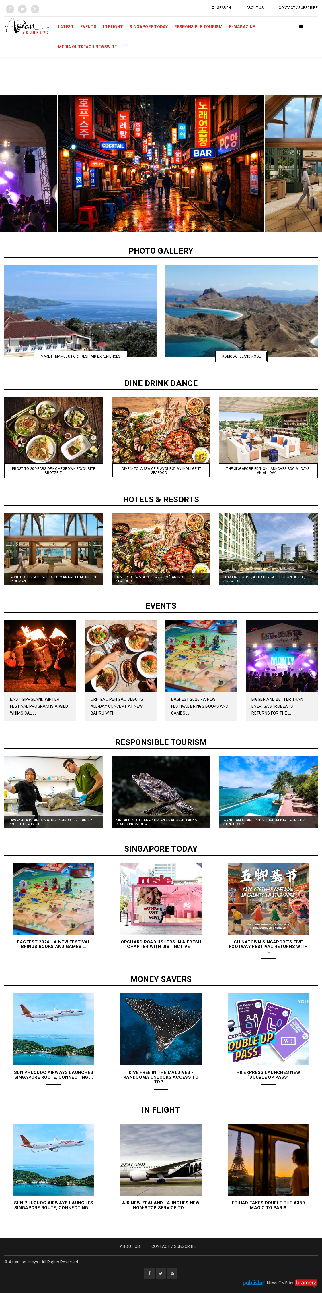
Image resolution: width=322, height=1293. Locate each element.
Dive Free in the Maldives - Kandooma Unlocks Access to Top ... (161, 1077)
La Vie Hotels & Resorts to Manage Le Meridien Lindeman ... (52, 579)
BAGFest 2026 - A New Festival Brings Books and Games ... (200, 706)
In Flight (113, 26)
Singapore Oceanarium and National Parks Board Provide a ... (156, 822)
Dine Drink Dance (161, 383)
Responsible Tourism (198, 26)
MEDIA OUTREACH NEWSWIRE (87, 47)
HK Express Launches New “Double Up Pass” (268, 1075)
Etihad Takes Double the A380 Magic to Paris (268, 1205)
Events (88, 26)
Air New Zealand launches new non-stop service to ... (161, 1205)
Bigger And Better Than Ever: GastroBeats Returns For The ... (277, 706)
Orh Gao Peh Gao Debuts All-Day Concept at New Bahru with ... (117, 706)
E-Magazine (242, 26)
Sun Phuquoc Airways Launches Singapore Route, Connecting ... (53, 1075)
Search (221, 8)
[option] (161, 163)
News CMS (278, 1282)
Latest (66, 26)
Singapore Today (149, 26)
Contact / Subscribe (298, 8)
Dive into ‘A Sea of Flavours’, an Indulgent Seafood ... (156, 579)
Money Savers (161, 979)
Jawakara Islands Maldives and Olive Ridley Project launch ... (51, 822)
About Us (255, 8)
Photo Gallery (161, 251)
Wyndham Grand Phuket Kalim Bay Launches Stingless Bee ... (264, 822)
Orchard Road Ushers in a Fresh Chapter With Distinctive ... (161, 944)
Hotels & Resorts (161, 499)
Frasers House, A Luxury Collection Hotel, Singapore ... (264, 579)
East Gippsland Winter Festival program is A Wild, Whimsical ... (39, 706)
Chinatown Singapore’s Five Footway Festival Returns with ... (268, 946)
